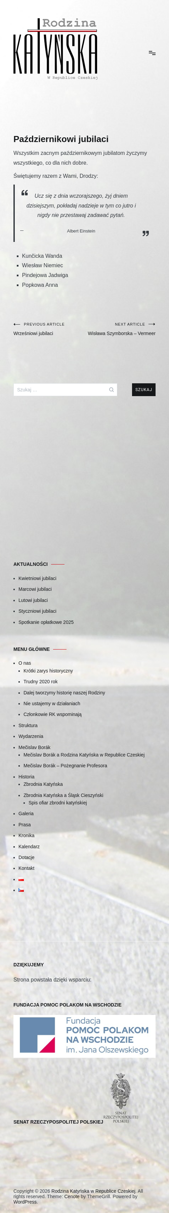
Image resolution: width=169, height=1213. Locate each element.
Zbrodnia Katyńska (43, 784)
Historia (26, 776)
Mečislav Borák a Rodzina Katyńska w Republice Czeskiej (84, 754)
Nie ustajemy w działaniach (52, 703)
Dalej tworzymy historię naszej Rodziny (64, 692)
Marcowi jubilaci (35, 589)
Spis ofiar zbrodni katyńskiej (58, 802)
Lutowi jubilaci (33, 600)
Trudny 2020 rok (40, 681)
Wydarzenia (30, 736)
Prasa (24, 824)
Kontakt (26, 868)
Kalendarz (29, 846)
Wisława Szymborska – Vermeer (120, 329)
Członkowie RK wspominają (53, 714)
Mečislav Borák (34, 747)
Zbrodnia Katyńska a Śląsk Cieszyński (63, 795)
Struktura (28, 725)
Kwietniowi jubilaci (37, 578)
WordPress (25, 1202)
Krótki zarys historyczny (48, 670)
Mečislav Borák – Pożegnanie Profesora (65, 765)
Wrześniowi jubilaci (49, 329)
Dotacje (26, 857)
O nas (24, 663)
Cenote (71, 1196)
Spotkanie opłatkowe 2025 (46, 622)
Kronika (26, 835)
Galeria (26, 813)
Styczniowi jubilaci (37, 611)
